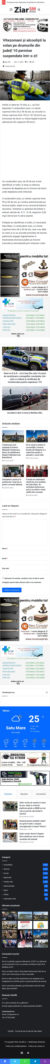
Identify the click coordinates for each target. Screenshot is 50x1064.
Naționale (7, 877)
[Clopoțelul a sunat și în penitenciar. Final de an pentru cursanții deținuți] (13, 471)
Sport (6, 890)
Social (6, 873)
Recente (24, 794)
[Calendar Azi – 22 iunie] (25, 925)
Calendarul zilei (10, 899)
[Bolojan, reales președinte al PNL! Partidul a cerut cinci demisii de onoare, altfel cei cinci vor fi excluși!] (9, 943)
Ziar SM (7, 62)
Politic (6, 894)
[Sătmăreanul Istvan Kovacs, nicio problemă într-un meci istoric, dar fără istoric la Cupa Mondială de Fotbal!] (25, 943)
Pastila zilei (8, 882)
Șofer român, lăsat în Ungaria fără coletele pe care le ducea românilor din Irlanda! (31, 836)
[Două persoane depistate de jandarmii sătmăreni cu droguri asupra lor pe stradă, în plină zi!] (9, 916)
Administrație (9, 886)
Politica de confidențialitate (16, 1046)
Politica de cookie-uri (36, 1046)
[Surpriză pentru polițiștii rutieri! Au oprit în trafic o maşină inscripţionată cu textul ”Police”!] (10, 825)
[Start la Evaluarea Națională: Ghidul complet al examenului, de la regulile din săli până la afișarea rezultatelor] (9, 925)
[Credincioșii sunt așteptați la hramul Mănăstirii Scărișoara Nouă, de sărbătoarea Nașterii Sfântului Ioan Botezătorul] (13, 436)
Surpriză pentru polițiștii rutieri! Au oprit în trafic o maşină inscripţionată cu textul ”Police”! (32, 824)
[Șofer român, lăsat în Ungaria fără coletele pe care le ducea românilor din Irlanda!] (10, 837)
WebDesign (33, 1042)
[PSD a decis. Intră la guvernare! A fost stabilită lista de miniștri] (25, 934)
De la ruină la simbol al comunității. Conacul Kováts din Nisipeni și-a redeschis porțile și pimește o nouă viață (36, 450)
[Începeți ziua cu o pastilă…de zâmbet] (40, 925)
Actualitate (8, 865)
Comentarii (41, 794)
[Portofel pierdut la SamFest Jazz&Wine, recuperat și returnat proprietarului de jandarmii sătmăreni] (9, 934)
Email (5, 558)
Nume (5, 549)
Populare (8, 794)
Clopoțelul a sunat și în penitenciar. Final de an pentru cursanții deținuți (12, 482)
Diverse (7, 869)
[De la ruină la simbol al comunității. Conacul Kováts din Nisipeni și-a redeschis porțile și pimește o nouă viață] (37, 436)
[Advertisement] (25, 153)
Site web (5, 568)
